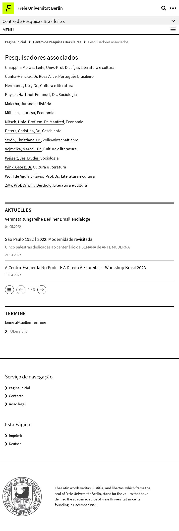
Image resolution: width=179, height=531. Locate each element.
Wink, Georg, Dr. (18, 167)
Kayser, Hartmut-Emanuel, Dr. (31, 94)
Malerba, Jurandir (20, 103)
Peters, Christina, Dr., (23, 130)
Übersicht (16, 331)
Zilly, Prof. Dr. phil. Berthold (28, 185)
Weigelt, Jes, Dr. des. (22, 158)
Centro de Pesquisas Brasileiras (57, 42)
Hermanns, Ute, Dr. (21, 85)
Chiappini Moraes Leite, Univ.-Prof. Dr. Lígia (42, 67)
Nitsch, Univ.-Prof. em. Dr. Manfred (34, 121)
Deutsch (15, 443)
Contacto (16, 395)
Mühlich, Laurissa (20, 112)
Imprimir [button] (15, 435)
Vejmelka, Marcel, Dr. (23, 149)
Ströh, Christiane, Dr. (23, 140)
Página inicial (15, 42)
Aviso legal (17, 404)
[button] (9, 290)
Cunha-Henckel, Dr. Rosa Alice (31, 76)
